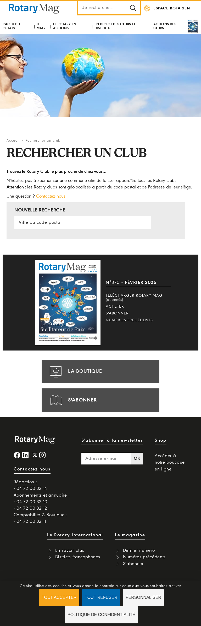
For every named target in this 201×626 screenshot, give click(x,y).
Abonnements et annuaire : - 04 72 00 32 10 (42, 498)
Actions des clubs (164, 26)
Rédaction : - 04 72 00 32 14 (30, 485)
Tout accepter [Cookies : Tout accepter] (59, 597)
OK (137, 458)
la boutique (75, 371)
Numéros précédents (129, 320)
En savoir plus (69, 550)
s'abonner (72, 400)
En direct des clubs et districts (115, 26)
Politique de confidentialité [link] (101, 614)
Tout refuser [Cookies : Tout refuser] (101, 597)
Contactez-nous (50, 196)
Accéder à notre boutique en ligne (170, 462)
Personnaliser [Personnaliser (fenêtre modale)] (143, 597)
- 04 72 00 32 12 (30, 508)
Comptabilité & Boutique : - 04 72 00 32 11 (41, 518)
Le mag (41, 26)
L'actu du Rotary (11, 26)
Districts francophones (77, 557)
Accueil (13, 141)
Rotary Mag (34, 8)
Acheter (115, 307)
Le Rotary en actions (64, 26)
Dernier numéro (139, 550)
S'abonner (117, 313)
